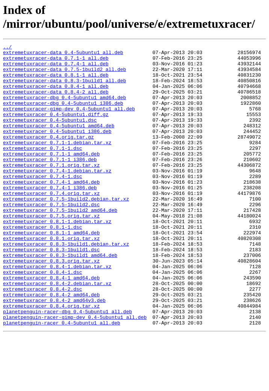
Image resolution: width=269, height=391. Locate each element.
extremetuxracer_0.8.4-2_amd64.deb (51, 345)
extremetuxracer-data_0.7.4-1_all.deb (56, 68)
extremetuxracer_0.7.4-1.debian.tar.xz (57, 196)
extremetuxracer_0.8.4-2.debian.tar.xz (57, 331)
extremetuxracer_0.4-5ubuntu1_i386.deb (57, 149)
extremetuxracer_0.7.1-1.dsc (42, 169)
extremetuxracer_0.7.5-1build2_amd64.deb (60, 243)
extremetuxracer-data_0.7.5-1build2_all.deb (64, 74)
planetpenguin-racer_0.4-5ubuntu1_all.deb (61, 379)
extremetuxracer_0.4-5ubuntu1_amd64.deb (58, 142)
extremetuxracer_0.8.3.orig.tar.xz (51, 304)
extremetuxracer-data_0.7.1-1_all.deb (56, 61)
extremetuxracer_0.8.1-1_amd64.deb (51, 270)
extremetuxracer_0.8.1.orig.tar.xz (51, 277)
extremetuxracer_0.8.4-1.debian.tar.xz (57, 311)
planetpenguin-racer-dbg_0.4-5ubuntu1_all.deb (67, 365)
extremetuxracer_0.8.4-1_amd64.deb (51, 325)
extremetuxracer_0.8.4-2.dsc (42, 338)
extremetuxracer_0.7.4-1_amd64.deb (51, 210)
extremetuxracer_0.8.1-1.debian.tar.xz (57, 257)
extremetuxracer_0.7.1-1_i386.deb (50, 183)
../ (7, 47)
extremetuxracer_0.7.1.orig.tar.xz (51, 189)
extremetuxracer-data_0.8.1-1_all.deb (56, 81)
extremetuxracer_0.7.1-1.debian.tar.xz (57, 162)
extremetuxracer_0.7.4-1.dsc (42, 203)
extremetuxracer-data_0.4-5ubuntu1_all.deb (63, 54)
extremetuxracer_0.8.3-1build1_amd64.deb (60, 297)
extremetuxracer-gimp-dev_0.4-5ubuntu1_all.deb (69, 122)
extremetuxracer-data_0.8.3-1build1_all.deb (64, 88)
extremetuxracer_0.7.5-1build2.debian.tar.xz (66, 230)
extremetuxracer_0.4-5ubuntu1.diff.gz (56, 128)
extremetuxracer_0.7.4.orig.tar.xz (51, 223)
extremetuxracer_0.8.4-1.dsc (42, 318)
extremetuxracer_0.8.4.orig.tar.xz (51, 358)
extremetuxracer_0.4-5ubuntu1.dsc (50, 135)
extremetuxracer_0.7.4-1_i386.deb (50, 216)
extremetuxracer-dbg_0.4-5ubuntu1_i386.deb (63, 115)
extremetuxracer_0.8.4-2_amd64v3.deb (54, 352)
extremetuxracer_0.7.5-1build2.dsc (51, 237)
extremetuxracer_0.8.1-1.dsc (42, 264)
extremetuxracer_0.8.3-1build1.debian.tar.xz (66, 284)
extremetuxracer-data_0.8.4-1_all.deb (56, 95)
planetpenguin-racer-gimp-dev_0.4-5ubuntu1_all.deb (75, 372)
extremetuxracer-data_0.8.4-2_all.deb (56, 101)
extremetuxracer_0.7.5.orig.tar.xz (51, 250)
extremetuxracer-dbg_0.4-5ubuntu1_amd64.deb (64, 108)
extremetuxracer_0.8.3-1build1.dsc (51, 291)
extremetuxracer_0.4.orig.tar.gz (48, 155)
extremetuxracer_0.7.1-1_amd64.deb (51, 176)
